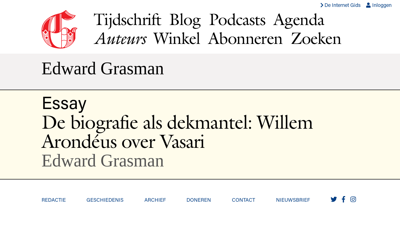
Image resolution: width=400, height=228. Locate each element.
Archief (155, 199)
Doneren (198, 199)
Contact (243, 199)
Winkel (177, 38)
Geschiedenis (104, 199)
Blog (185, 19)
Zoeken (316, 38)
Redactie (54, 199)
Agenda (298, 19)
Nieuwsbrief (293, 199)
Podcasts (237, 19)
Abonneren (245, 38)
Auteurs (119, 38)
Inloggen (379, 5)
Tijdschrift (127, 19)
